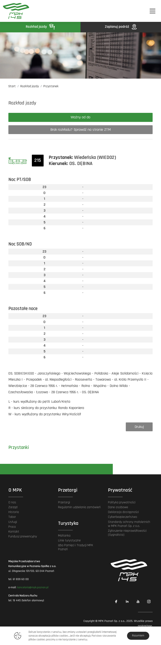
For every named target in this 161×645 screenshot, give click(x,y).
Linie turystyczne (69, 540)
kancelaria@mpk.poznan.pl (32, 587)
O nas (12, 502)
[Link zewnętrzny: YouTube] (138, 601)
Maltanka (64, 535)
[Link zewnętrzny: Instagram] (149, 601)
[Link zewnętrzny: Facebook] (116, 601)
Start (12, 86)
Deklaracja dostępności (123, 512)
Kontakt (13, 531)
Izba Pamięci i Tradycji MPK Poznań (75, 547)
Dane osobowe (118, 507)
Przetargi (64, 502)
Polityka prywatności (121, 502)
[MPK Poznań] (14, 11)
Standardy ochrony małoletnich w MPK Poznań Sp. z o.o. (129, 524)
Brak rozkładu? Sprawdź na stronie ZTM (80, 129)
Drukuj (139, 426)
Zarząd (12, 507)
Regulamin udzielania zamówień (79, 507)
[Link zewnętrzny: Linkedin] (127, 601)
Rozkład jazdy (40, 26)
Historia (13, 512)
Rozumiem (138, 635)
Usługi (12, 522)
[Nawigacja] (152, 11)
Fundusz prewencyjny (22, 536)
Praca (12, 527)
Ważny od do (80, 117)
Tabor (12, 517)
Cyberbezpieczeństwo (122, 517)
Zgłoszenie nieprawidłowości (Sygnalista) (127, 533)
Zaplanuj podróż (121, 26)
